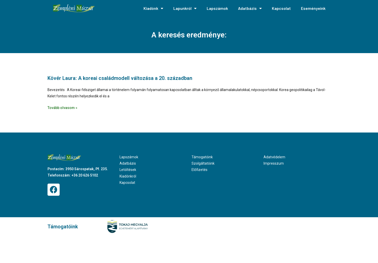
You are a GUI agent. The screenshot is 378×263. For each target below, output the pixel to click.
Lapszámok (217, 8)
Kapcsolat (281, 8)
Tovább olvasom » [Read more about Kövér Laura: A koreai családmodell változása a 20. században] (62, 108)
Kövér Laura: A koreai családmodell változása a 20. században (120, 78)
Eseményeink (313, 8)
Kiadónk (153, 8)
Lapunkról (185, 8)
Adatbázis (250, 8)
